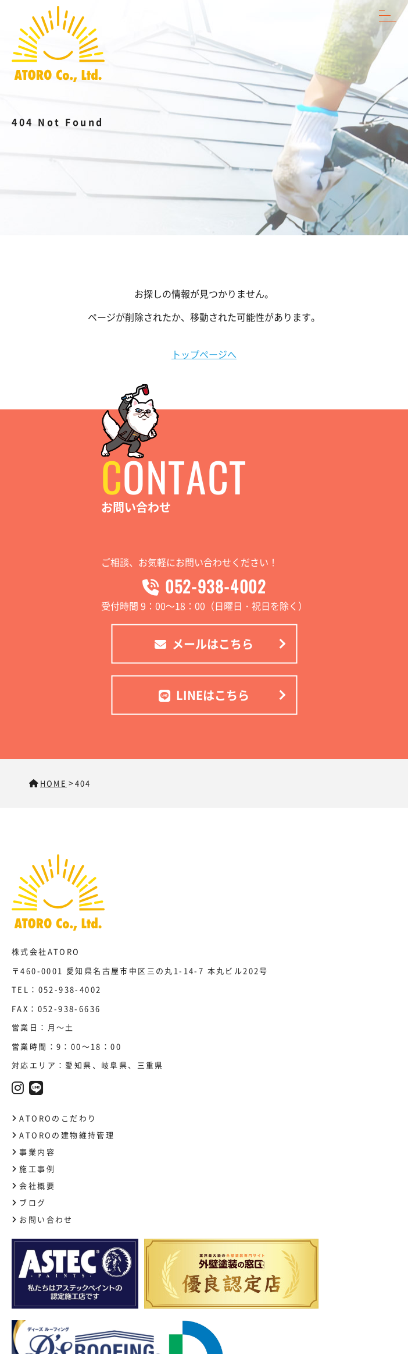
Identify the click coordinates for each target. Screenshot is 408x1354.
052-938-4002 (204, 586)
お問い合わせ (46, 1219)
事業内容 (37, 1151)
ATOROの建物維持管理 (66, 1134)
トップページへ (204, 354)
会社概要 (37, 1185)
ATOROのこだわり (57, 1117)
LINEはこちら (204, 694)
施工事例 (37, 1168)
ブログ (32, 1202)
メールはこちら (204, 643)
